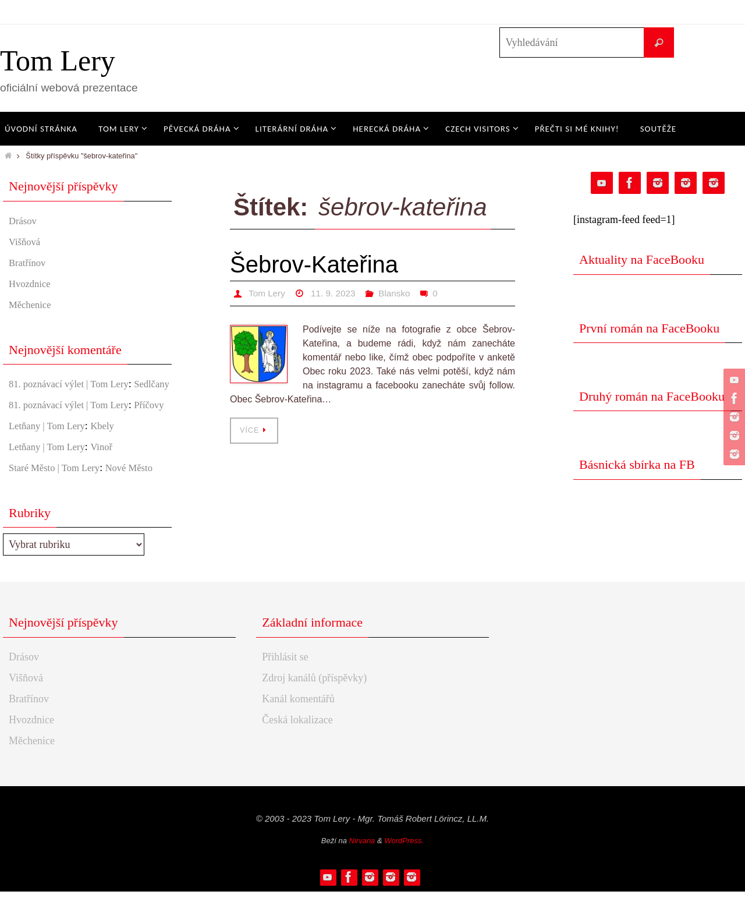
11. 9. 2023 (336, 293)
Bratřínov (29, 262)
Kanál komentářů (298, 730)
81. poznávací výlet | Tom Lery (74, 384)
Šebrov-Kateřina (314, 264)
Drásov (24, 221)
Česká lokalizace (297, 751)
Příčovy (25, 436)
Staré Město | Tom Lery (58, 499)
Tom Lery (57, 60)
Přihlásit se (285, 688)
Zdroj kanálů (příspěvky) (314, 709)
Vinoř (109, 478)
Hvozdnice (31, 283)
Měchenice (32, 304)
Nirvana (362, 872)
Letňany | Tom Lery (50, 457)
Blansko (399, 293)
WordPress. (404, 872)
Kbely (110, 457)
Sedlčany (28, 399)
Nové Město (139, 499)
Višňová (26, 241)
